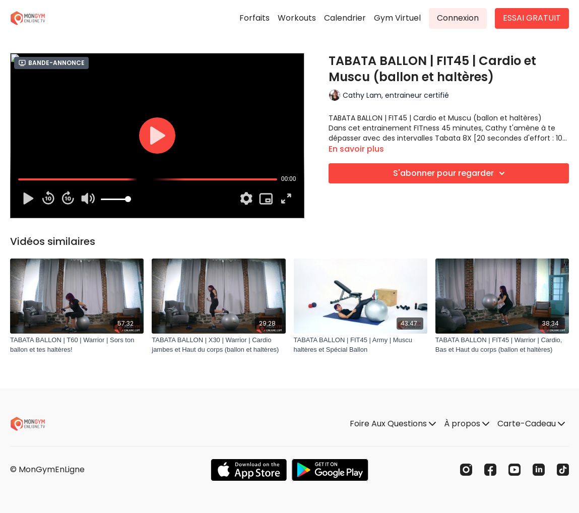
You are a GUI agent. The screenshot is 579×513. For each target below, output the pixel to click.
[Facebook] (490, 470)
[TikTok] (563, 470)
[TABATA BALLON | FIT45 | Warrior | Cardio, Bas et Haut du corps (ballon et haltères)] (502, 345)
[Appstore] (248, 470)
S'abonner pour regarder (450, 173)
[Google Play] (330, 470)
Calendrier (345, 18)
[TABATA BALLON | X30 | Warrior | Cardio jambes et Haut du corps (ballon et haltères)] (218, 345)
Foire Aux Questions (393, 423)
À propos (466, 423)
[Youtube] (514, 470)
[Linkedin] (539, 470)
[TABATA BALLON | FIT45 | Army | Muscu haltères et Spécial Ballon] (360, 345)
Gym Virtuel (397, 18)
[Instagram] (466, 470)
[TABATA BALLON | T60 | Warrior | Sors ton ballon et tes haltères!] (77, 345)
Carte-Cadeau (531, 423)
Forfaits (254, 18)
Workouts (297, 18)
